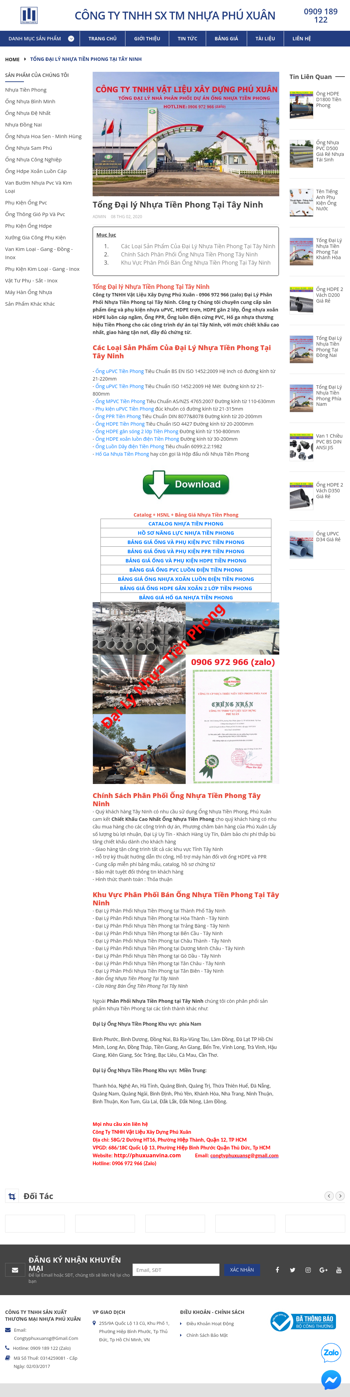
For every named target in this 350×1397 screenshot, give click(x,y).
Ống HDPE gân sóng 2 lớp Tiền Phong (136, 431)
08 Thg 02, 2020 (126, 216)
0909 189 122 (320, 15)
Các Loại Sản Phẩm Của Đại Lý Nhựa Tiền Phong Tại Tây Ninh (198, 246)
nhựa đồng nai (23, 124)
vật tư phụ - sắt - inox (31, 280)
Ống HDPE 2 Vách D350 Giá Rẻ (329, 490)
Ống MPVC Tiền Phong (120, 401)
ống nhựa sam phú (28, 147)
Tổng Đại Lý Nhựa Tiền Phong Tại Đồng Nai (329, 346)
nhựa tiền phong (25, 89)
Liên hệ (302, 38)
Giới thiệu (147, 38)
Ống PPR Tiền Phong (118, 416)
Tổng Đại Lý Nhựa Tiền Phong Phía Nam (329, 395)
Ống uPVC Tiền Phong (119, 371)
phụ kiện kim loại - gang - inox (42, 268)
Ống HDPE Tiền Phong (120, 424)
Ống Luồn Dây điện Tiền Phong (129, 446)
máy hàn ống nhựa (28, 292)
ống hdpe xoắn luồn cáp (36, 171)
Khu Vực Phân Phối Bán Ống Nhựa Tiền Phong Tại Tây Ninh (196, 262)
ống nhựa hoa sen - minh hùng (43, 136)
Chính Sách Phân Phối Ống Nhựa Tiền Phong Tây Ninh (189, 254)
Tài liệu (265, 38)
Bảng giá (226, 38)
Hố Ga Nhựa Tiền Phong (122, 454)
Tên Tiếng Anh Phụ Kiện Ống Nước (327, 200)
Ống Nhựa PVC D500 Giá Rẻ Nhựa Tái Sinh (330, 151)
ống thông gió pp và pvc (35, 214)
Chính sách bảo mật (206, 1335)
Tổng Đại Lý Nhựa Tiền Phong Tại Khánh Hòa (329, 249)
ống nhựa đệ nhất (28, 112)
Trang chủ (103, 38)
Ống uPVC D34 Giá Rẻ (328, 536)
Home (12, 59)
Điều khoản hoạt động (209, 1323)
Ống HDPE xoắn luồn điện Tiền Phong (137, 439)
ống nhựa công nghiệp (33, 159)
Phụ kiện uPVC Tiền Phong (124, 408)
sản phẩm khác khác (30, 303)
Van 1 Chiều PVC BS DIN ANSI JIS (329, 442)
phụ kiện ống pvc (26, 202)
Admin (99, 216)
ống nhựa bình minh (30, 101)
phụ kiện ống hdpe (28, 225)
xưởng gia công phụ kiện (35, 237)
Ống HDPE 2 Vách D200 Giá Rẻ (329, 295)
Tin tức (187, 38)
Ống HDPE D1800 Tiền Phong (328, 99)
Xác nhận (242, 1269)
